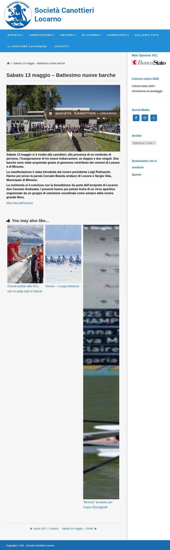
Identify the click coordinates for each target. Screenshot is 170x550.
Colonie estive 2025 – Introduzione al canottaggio (147, 89)
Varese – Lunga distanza (62, 286)
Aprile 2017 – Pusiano (44, 528)
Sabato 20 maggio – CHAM (79, 528)
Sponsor (136, 174)
